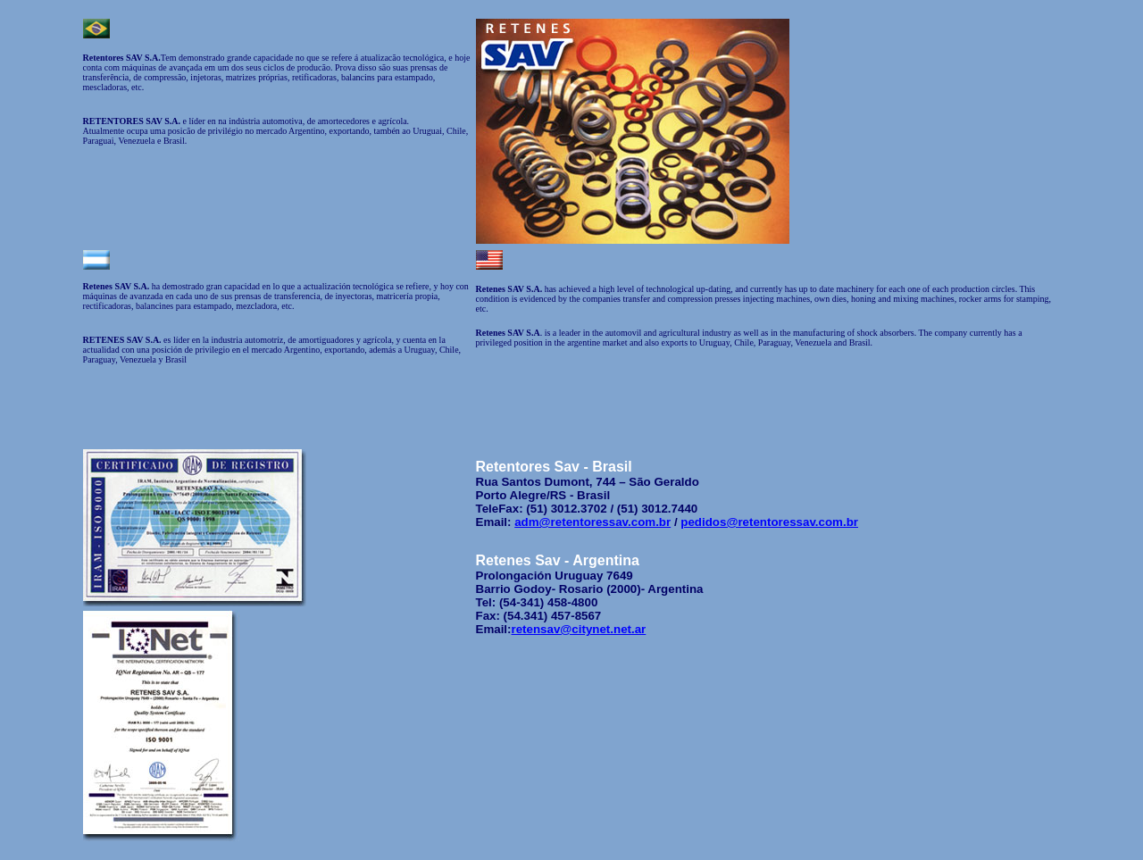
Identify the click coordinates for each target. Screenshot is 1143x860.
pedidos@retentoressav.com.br (769, 522)
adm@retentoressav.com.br (592, 522)
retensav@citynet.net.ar (579, 629)
